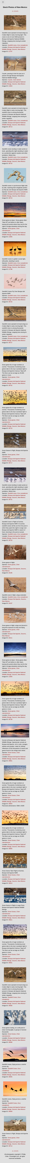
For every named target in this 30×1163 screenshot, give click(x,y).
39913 (10, 883)
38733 (10, 540)
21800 (10, 676)
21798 (10, 269)
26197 (10, 603)
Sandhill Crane (12, 997)
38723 (10, 198)
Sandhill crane (12, 45)
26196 (10, 573)
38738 (10, 719)
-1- (13, 11)
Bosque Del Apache (14, 568)
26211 (10, 638)
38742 (10, 385)
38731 (10, 499)
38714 (10, 1146)
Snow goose (11, 228)
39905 (10, 848)
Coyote (10, 80)
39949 (10, 1111)
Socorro (14, 49)
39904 (10, 803)
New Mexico (21, 49)
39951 (10, 761)
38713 (10, 127)
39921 (10, 920)
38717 (10, 463)
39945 (10, 1077)
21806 (10, 237)
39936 (10, 1005)
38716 (10, 163)
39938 (10, 1042)
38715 (10, 428)
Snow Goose (12, 752)
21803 (10, 86)
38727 (10, 342)
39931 (10, 962)
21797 (10, 51)
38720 (10, 302)
